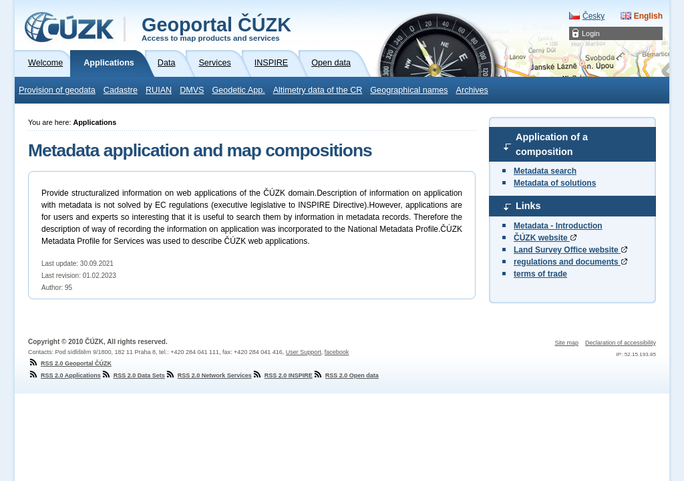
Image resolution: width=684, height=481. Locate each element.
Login (591, 33)
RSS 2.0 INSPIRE (282, 375)
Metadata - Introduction (558, 225)
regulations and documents (570, 262)
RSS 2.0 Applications (64, 375)
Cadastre (121, 90)
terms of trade (540, 274)
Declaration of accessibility (620, 342)
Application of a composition (552, 144)
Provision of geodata (57, 90)
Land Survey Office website (570, 250)
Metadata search (545, 171)
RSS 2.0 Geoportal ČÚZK (70, 363)
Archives (472, 90)
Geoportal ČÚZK (216, 28)
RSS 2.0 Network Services (208, 375)
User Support (303, 352)
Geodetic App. (238, 90)
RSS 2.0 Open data (346, 375)
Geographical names (409, 90)
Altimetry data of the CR (318, 90)
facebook (337, 352)
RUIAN (159, 90)
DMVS (192, 90)
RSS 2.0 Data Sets (133, 375)
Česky (593, 16)
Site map (566, 342)
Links (528, 205)
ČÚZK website (545, 238)
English (648, 16)
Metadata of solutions (555, 183)
